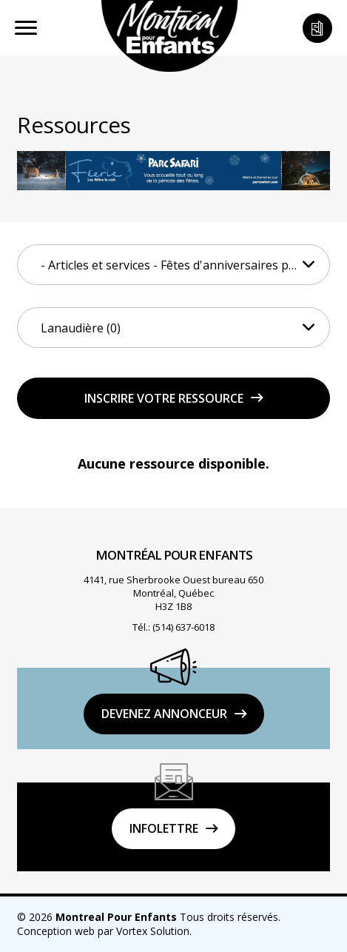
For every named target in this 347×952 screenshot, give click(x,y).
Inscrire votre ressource (163, 398)
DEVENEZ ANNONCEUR (164, 713)
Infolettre (163, 828)
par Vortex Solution (143, 931)
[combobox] (173, 264)
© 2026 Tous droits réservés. (148, 917)
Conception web (56, 931)
